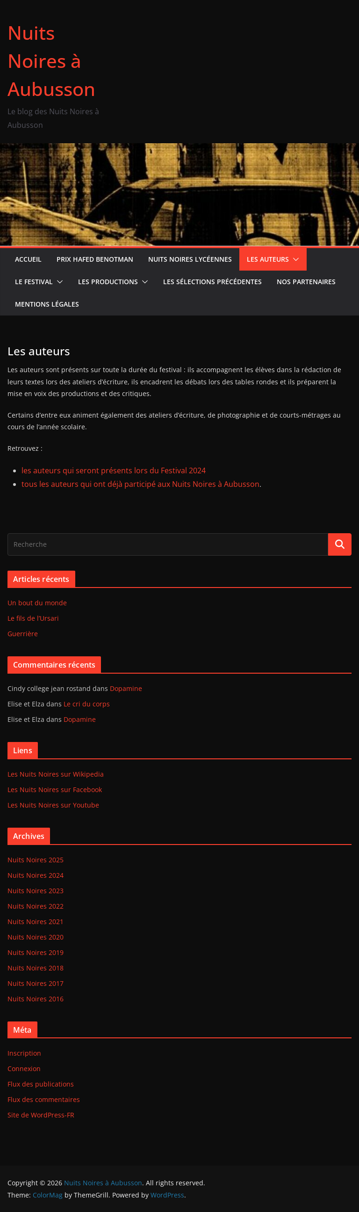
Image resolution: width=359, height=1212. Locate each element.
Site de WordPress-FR (40, 1114)
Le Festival (34, 281)
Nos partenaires (306, 281)
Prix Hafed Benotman (95, 259)
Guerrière (22, 633)
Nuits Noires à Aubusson (51, 61)
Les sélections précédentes (212, 281)
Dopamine (126, 688)
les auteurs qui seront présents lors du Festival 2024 (114, 470)
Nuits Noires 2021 (35, 921)
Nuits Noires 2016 (35, 998)
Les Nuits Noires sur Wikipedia (55, 774)
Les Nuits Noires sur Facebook (54, 789)
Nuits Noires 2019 (35, 952)
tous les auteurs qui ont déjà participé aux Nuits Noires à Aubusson (140, 484)
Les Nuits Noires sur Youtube (53, 805)
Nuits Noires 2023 (35, 890)
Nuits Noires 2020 (35, 937)
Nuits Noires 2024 (35, 875)
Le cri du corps (87, 703)
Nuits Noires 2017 (35, 983)
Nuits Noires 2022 (35, 906)
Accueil (28, 259)
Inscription (24, 1053)
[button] (294, 259)
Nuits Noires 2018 (35, 967)
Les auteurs (268, 259)
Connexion (24, 1068)
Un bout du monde (37, 602)
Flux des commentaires (43, 1099)
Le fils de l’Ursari (33, 618)
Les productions (108, 281)
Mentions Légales (47, 304)
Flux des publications (40, 1084)
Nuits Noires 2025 (35, 859)
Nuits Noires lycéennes (190, 259)
